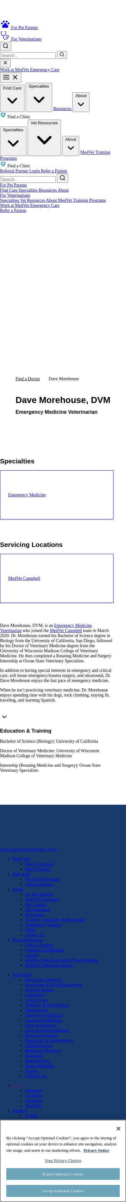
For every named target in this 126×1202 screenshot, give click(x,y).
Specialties (39, 97)
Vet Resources (44, 137)
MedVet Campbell (66, 630)
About (81, 101)
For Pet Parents (13, 185)
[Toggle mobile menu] (10, 77)
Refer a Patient (54, 171)
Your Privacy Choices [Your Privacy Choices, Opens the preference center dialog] (63, 1160)
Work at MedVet (15, 69)
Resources (62, 108)
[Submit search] (62, 55)
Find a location (13, 849)
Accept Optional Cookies (63, 1190)
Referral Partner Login (20, 171)
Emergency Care (44, 69)
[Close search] (5, 63)
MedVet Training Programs (82, 200)
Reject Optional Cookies (63, 1174)
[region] (63, 1161)
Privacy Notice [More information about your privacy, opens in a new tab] (96, 1150)
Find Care (12, 98)
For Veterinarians (15, 195)
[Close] (118, 1129)
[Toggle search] (5, 46)
